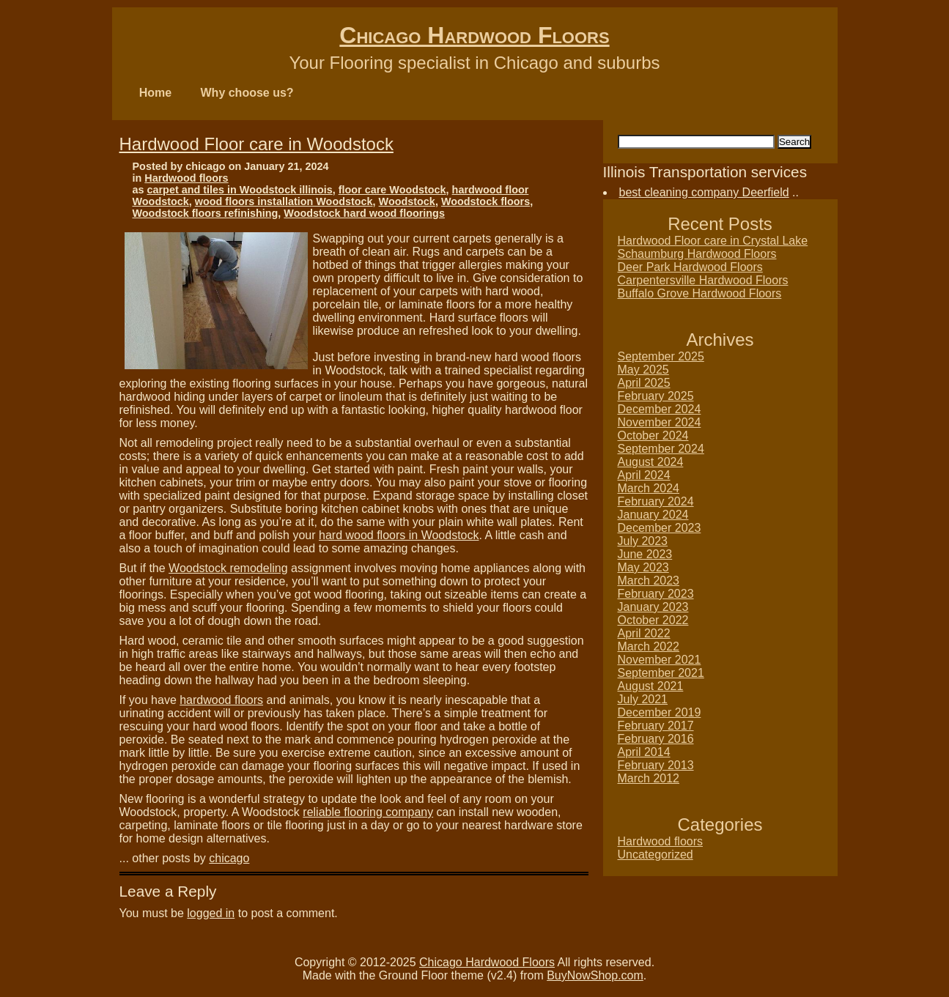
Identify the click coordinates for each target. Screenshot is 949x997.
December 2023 (659, 528)
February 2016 (656, 739)
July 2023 (643, 541)
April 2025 (644, 383)
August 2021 (651, 686)
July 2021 (643, 699)
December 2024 (659, 409)
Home (155, 92)
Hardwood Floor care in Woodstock (256, 144)
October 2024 (653, 435)
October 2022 (653, 620)
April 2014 (644, 752)
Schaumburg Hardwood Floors (697, 254)
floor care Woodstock (392, 190)
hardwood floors (221, 700)
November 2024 (659, 422)
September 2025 (661, 356)
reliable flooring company (368, 812)
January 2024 (653, 514)
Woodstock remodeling (228, 568)
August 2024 (651, 462)
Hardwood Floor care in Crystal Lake (713, 240)
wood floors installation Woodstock (284, 201)
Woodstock (407, 201)
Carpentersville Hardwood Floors (703, 280)
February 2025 (656, 396)
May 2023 (643, 567)
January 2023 (653, 607)
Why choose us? (247, 92)
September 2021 (661, 673)
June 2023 (645, 554)
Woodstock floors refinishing (205, 213)
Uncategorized (655, 854)
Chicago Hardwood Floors (474, 35)
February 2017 (656, 725)
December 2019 (659, 712)
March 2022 (649, 646)
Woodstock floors (485, 201)
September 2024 (661, 448)
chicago (229, 858)
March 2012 (649, 778)
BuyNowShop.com (595, 975)
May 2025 (643, 369)
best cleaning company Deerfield (704, 192)
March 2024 (649, 488)
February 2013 (656, 765)
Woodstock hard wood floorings (364, 213)
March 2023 (649, 580)
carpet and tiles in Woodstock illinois (240, 190)
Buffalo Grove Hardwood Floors (700, 293)
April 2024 (644, 475)
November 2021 (659, 659)
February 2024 (656, 501)
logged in (211, 913)
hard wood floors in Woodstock (399, 535)
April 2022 (644, 633)
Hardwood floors (186, 178)
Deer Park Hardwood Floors (690, 267)
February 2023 (656, 594)
